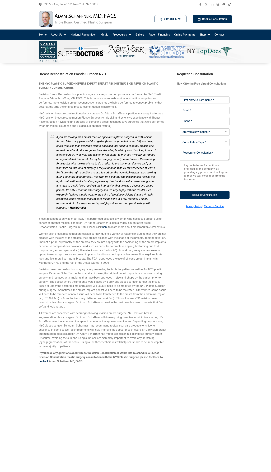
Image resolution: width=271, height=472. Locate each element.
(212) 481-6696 (167, 443)
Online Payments (184, 34)
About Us (59, 35)
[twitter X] (206, 4)
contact (43, 361)
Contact (219, 34)
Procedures (122, 35)
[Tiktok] (229, 4)
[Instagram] (218, 4)
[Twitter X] (55, 451)
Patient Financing (159, 34)
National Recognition (83, 34)
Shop (204, 35)
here (105, 227)
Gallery (140, 34)
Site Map (184, 443)
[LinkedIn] (212, 4)
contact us (99, 462)
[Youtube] (223, 4)
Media (104, 34)
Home (43, 34)
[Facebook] (200, 4)
